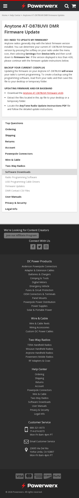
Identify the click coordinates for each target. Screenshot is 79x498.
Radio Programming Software (21, 177)
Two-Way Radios (15, 165)
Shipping (10, 135)
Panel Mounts (39, 298)
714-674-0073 (37, 431)
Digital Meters (39, 282)
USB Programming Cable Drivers (22, 181)
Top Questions (14, 123)
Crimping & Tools (39, 278)
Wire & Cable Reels (39, 323)
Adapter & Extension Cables (39, 270)
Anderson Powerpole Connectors (39, 266)
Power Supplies (39, 305)
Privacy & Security (16, 202)
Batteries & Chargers (39, 274)
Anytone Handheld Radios (39, 352)
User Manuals (13, 196)
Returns (10, 141)
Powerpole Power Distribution (39, 302)
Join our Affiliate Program (21, 235)
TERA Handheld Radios (39, 344)
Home (5, 15)
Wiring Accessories (39, 327)
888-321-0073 (37, 427)
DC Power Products (39, 261)
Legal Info (11, 208)
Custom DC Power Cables (39, 331)
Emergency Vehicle (39, 286)
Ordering (10, 129)
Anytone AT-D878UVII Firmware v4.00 (43, 93)
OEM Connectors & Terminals (39, 294)
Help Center (15, 15)
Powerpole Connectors (19, 153)
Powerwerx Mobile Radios (39, 356)
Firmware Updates (15, 186)
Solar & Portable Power (39, 309)
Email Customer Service (42, 441)
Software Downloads (17, 172)
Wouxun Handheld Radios (39, 348)
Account (10, 147)
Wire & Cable (12, 159)
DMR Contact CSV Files (17, 190)
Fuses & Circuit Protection (39, 290)
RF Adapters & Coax (39, 360)
